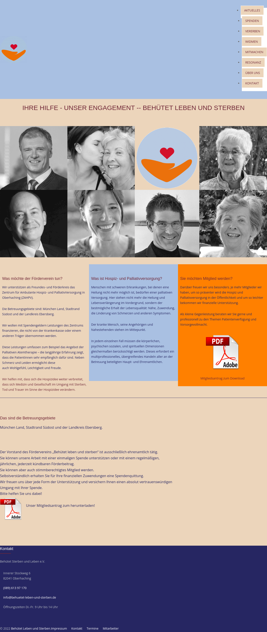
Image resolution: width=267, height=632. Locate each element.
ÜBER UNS (252, 73)
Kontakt (76, 628)
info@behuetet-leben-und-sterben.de (29, 597)
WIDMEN (251, 41)
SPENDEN (252, 21)
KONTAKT (252, 83)
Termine (92, 628)
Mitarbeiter (111, 628)
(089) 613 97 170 (14, 588)
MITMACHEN (254, 52)
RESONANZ (253, 62)
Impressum (59, 628)
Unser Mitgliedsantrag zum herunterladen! (60, 505)
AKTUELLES (252, 10)
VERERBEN (252, 31)
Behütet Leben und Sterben (30, 628)
